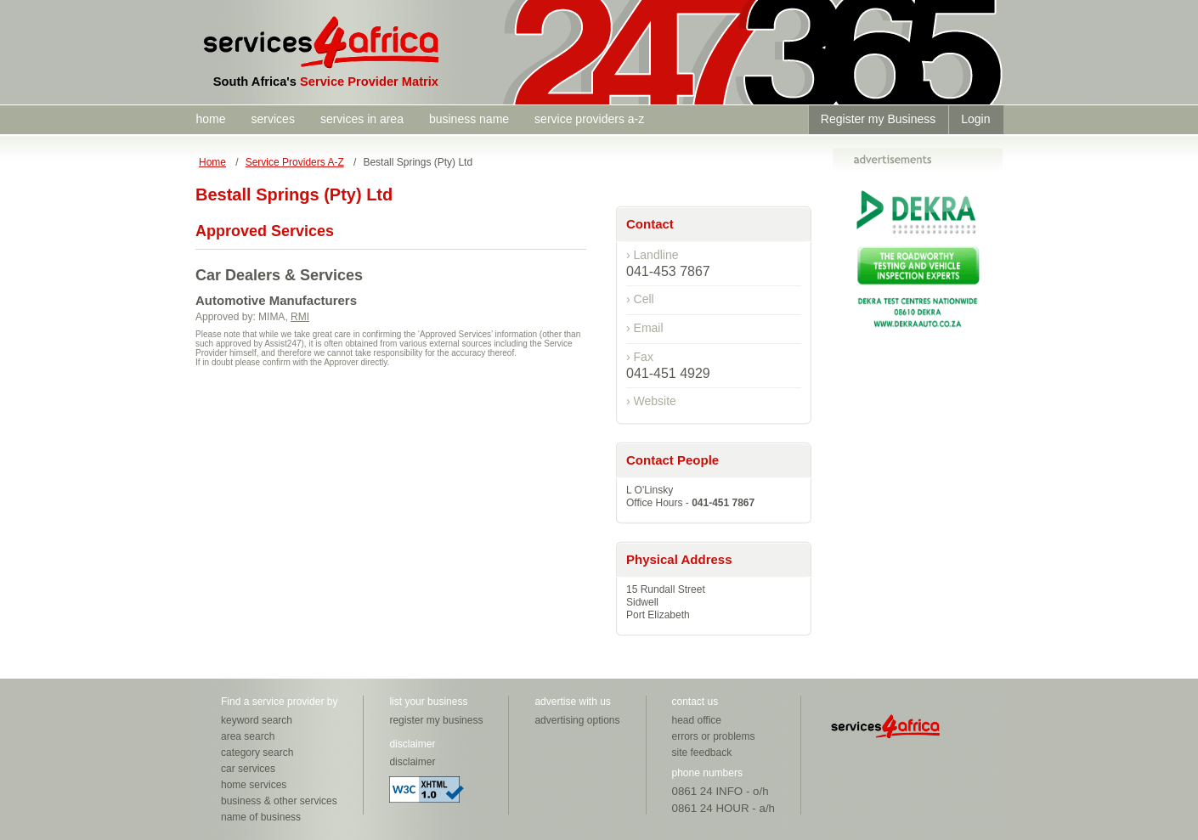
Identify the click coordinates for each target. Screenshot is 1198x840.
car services (248, 769)
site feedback (702, 752)
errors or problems (713, 736)
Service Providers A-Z (295, 162)
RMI (300, 317)
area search (247, 736)
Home (212, 162)
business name (469, 119)
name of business (261, 817)
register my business (436, 720)
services (273, 119)
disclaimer (412, 762)
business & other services (279, 801)
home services (253, 785)
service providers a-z (589, 119)
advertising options (576, 720)
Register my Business (878, 119)
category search (257, 752)
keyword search (256, 720)
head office (697, 720)
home (211, 119)
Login (975, 119)
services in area (362, 119)
